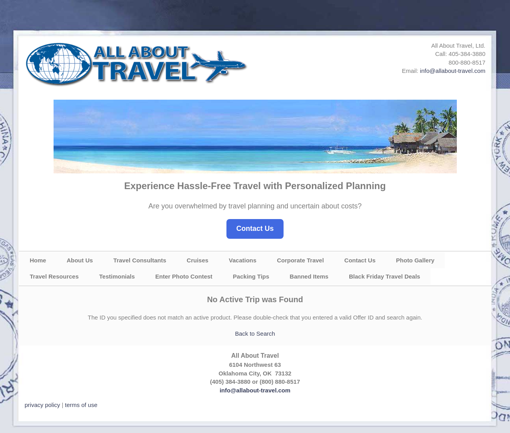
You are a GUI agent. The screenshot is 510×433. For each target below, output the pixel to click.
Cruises (197, 260)
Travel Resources (54, 276)
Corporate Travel (300, 260)
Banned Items (309, 276)
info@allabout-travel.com (452, 70)
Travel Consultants (139, 260)
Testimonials (117, 276)
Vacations (242, 260)
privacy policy (42, 404)
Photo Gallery (415, 260)
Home (38, 260)
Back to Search (255, 333)
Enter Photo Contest (183, 276)
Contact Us (255, 228)
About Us (80, 260)
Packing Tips (251, 276)
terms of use (81, 404)
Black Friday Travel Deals (384, 276)
